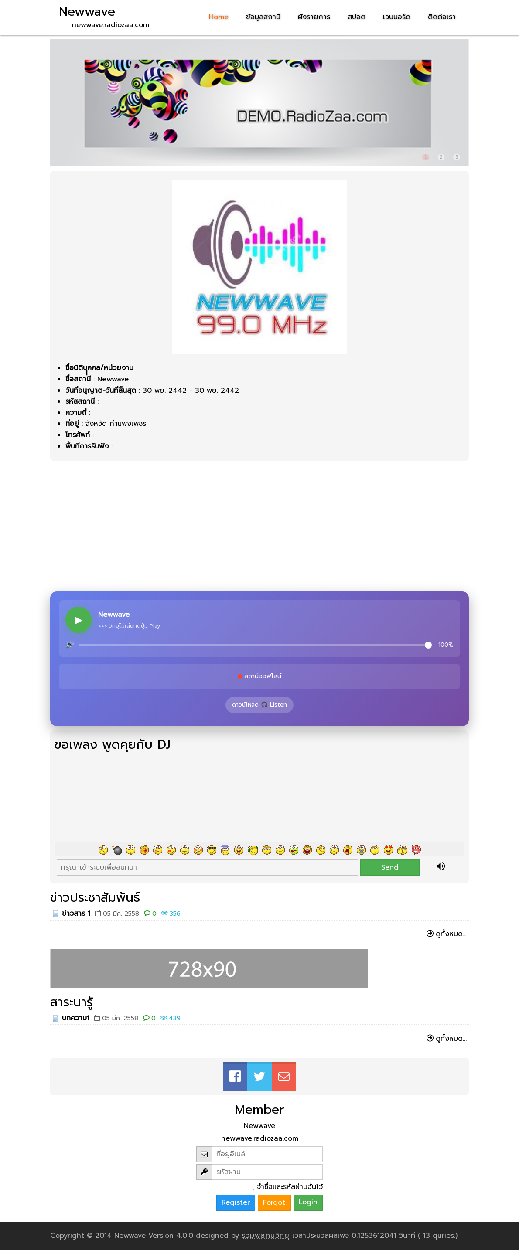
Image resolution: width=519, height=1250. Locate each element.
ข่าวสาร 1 (76, 913)
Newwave (87, 12)
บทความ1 (75, 1018)
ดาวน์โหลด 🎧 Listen (259, 704)
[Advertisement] (259, 526)
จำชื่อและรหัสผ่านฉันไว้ (290, 1187)
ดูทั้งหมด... (451, 934)
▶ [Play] (78, 620)
